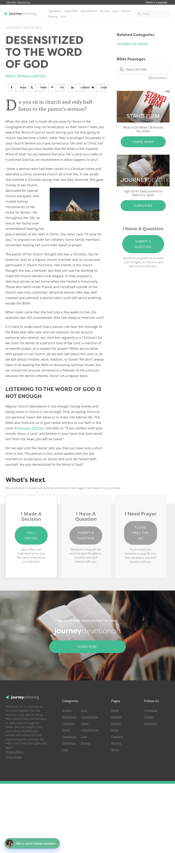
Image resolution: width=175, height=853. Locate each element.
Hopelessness (88, 717)
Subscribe (143, 205)
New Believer (89, 11)
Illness (84, 723)
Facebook (150, 710)
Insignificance (88, 730)
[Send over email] (97, 87)
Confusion (68, 723)
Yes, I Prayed (31, 535)
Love (84, 736)
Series (115, 730)
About (115, 750)
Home (115, 710)
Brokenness (69, 717)
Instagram (151, 723)
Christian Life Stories (132, 43)
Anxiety (67, 710)
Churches (117, 736)
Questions (55, 11)
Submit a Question (143, 244)
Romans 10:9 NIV (31, 428)
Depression (69, 736)
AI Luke (105, 11)
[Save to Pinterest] (56, 87)
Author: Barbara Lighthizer (25, 75)
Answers (116, 717)
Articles (116, 723)
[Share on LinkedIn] (77, 87)
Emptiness (68, 743)
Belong (53, 16)
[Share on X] (36, 87)
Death (66, 730)
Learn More (143, 142)
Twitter (148, 717)
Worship (116, 743)
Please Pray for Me (140, 532)
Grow (115, 11)
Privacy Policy (14, 752)
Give (63, 16)
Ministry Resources (18, 2)
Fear (65, 750)
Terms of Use (13, 757)
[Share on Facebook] (16, 87)
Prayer (126, 11)
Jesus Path (71, 11)
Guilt (84, 710)
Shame (85, 743)
